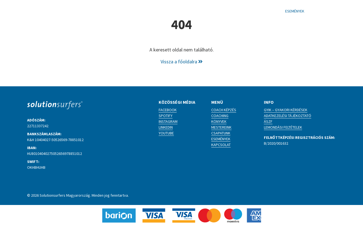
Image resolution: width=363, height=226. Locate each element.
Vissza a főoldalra (182, 61)
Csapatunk (220, 133)
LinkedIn (166, 127)
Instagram (168, 121)
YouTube (166, 133)
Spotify (166, 115)
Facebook (168, 109)
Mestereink (221, 127)
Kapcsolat (221, 144)
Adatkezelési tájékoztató (287, 115)
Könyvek (218, 121)
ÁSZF (268, 121)
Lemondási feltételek (283, 127)
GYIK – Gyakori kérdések (285, 109)
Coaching (219, 115)
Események (220, 138)
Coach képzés (223, 109)
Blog (212, 11)
